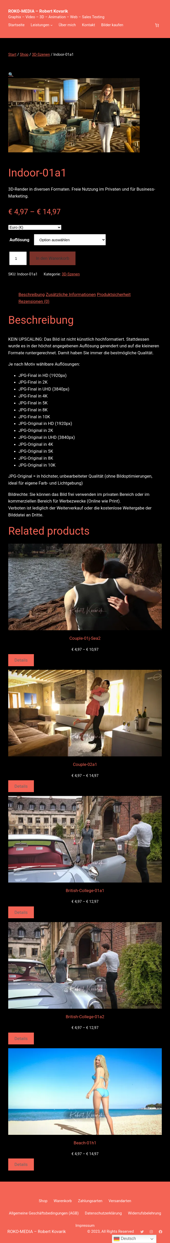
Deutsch (125, 1239)
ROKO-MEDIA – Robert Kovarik (38, 11)
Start (12, 54)
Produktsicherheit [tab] (113, 294)
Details (20, 660)
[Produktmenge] (18, 258)
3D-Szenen (41, 54)
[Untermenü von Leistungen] (51, 25)
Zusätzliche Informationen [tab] (71, 294)
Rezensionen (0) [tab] (33, 301)
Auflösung (19, 239)
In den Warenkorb (52, 258)
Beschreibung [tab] (31, 294)
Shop (24, 54)
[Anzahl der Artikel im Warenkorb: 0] (157, 25)
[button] (11, 74)
